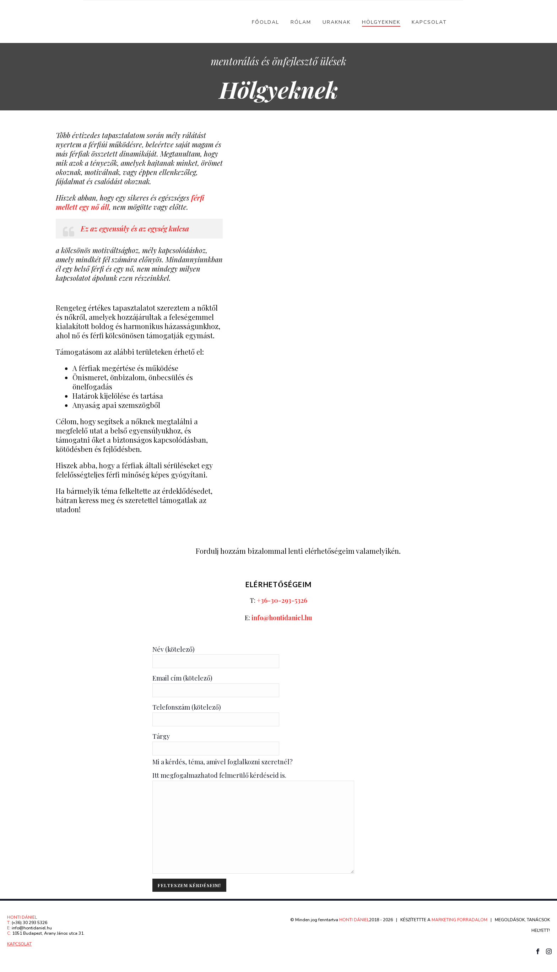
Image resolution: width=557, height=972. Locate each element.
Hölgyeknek (381, 22)
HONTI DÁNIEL (354, 920)
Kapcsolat (429, 22)
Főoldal (265, 22)
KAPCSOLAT (19, 944)
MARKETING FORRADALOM (459, 920)
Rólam (301, 22)
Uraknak (337, 22)
